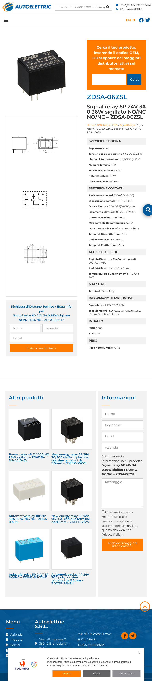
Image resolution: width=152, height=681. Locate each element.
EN (128, 20)
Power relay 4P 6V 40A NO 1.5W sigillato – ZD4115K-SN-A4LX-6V (29, 457)
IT (133, 20)
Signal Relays (127, 125)
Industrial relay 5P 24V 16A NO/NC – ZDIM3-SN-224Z (28, 576)
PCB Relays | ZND (107, 125)
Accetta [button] (66, 673)
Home (90, 125)
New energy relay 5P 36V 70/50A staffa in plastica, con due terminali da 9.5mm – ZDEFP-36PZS (70, 458)
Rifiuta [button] (96, 673)
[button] (6, 20)
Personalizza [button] (126, 673)
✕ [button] (139, 653)
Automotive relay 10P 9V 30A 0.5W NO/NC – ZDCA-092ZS (28, 519)
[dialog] (76, 664)
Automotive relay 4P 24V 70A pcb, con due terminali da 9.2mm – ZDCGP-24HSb (70, 579)
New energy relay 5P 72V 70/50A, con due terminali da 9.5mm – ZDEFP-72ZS (70, 519)
